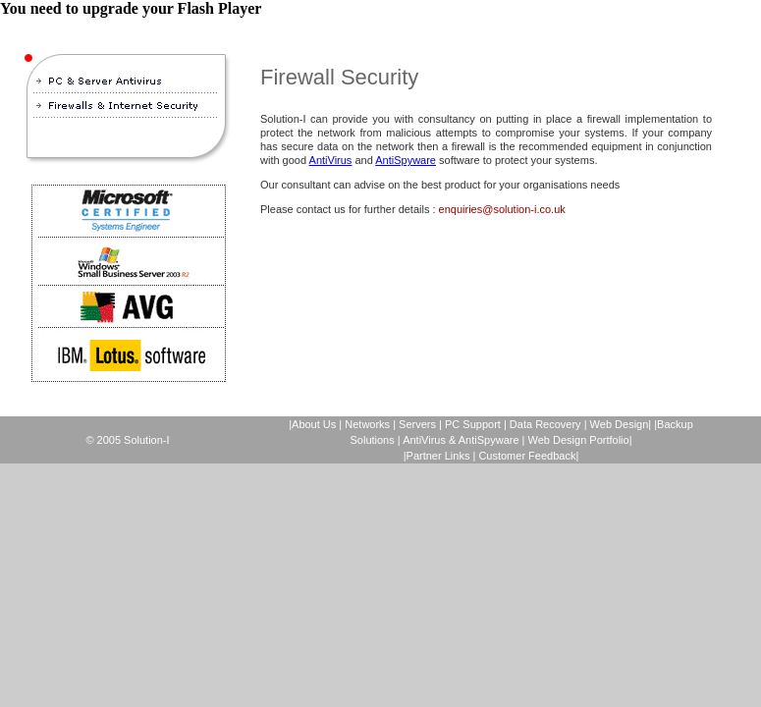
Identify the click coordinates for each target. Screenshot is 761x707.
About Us (314, 424)
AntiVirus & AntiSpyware (460, 440)
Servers (417, 424)
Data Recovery (547, 424)
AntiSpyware (405, 160)
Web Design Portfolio (578, 440)
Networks (367, 424)
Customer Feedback (526, 456)
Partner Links (438, 456)
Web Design (619, 424)
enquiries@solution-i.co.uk (502, 209)
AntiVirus (331, 160)
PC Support (473, 424)
